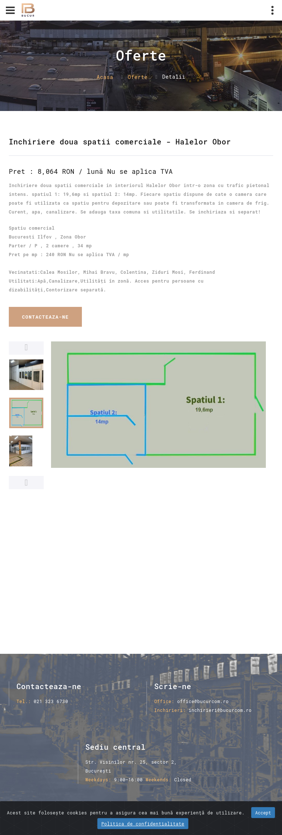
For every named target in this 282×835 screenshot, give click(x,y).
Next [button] (26, 482)
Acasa (105, 77)
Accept (263, 813)
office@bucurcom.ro (202, 701)
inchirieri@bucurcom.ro (220, 710)
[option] (158, 404)
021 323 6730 (51, 701)
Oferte (138, 77)
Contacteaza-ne (45, 316)
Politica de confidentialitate (142, 824)
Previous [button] (26, 348)
